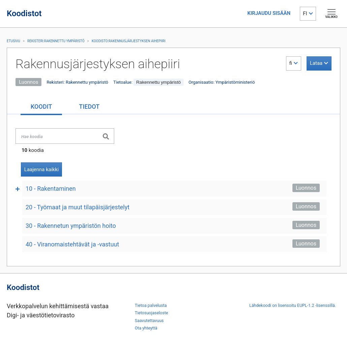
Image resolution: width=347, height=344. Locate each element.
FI (305, 13)
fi (290, 63)
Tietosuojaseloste (151, 312)
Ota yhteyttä (146, 327)
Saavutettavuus (149, 320)
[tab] (41, 107)
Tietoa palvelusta (151, 305)
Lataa (316, 63)
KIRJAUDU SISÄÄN (268, 13)
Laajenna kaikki (41, 169)
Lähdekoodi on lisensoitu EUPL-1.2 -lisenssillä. (292, 305)
